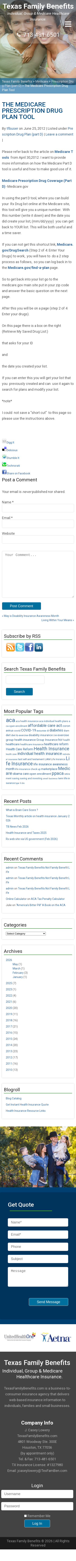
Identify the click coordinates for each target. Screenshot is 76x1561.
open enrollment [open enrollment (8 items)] (40, 782)
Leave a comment (59, 134)
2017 (9, 1035)
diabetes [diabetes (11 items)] (56, 739)
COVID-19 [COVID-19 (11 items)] (28, 739)
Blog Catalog (13, 1106)
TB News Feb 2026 (17, 835)
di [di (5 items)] (48, 739)
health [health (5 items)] (66, 748)
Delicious (10, 450)
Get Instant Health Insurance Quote (27, 1113)
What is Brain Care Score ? (22, 818)
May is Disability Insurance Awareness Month (30, 624)
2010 (9, 1078)
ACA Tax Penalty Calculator (48, 907)
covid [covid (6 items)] (17, 739)
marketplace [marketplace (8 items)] (49, 777)
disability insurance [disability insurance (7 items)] (41, 743)
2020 (9, 1016)
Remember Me (37, 1527)
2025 (9, 991)
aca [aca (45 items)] (10, 728)
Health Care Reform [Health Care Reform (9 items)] (19, 758)
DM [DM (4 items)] (55, 744)
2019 (9, 1022)
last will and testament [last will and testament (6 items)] (31, 767)
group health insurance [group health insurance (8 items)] (21, 748)
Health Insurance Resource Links (26, 1119)
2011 (9, 1072)
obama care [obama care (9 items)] (21, 782)
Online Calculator (16, 907)
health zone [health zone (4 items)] (11, 762)
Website (8, 533)
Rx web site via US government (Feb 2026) (32, 847)
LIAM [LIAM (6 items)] (47, 767)
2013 (9, 1059)
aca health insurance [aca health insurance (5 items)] (27, 729)
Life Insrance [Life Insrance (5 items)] (58, 767)
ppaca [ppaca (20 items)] (58, 781)
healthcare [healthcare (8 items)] (13, 752)
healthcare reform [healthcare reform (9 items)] (56, 752)
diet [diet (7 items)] (8, 743)
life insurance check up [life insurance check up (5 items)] (28, 777)
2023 (9, 997)
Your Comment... (38, 578)
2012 (9, 1065)
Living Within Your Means (58, 628)
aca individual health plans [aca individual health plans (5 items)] (53, 729)
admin (10, 876)
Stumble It (10, 458)
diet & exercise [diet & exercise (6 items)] (19, 743)
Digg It (8, 442)
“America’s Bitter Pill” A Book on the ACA (40, 913)
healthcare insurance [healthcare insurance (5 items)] (31, 753)
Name (6, 502)
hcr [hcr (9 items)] (60, 748)
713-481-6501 (41, 34)
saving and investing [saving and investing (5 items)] (31, 787)
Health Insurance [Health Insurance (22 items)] (51, 757)
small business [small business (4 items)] (50, 787)
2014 (9, 1053)
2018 (9, 1028)
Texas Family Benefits (38, 6)
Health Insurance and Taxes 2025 (26, 841)
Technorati (11, 465)
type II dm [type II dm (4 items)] (20, 791)
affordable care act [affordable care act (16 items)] (45, 734)
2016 (9, 1041)
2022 (9, 1004)
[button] (68, 24)
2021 (9, 1010)
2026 (9, 968)
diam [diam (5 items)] (66, 739)
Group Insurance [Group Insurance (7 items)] (47, 748)
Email (6, 518)
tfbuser (12, 128)
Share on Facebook (16, 473)
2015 (9, 1047)
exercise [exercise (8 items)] (63, 743)
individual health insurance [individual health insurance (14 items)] (39, 762)
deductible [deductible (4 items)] (41, 739)
